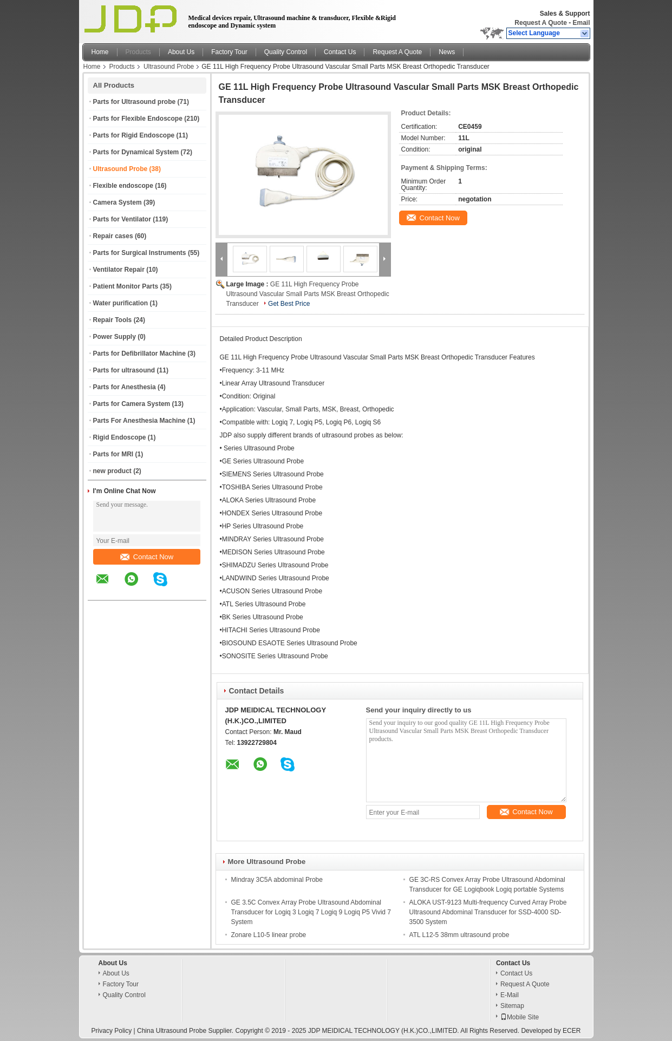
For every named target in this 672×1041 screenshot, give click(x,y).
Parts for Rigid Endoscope (134, 135)
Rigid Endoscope (119, 437)
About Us (181, 52)
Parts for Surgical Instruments (139, 253)
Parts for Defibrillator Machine (139, 353)
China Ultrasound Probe (171, 1031)
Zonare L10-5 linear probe (268, 935)
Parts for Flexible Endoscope (137, 118)
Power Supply (114, 337)
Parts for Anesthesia (124, 387)
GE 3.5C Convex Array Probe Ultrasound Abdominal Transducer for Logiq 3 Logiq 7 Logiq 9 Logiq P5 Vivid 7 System (311, 912)
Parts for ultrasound (124, 370)
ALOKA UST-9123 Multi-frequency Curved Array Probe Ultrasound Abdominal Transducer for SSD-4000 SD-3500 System (488, 912)
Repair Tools (112, 320)
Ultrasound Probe (168, 66)
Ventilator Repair (119, 269)
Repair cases (113, 236)
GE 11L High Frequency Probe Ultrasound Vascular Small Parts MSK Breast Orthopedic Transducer (307, 293)
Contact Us (340, 52)
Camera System (117, 202)
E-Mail (509, 995)
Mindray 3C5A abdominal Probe (277, 879)
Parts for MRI (113, 454)
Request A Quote (540, 23)
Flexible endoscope (123, 185)
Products (138, 52)
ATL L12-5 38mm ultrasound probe (459, 935)
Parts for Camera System (132, 404)
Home (100, 52)
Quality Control (285, 52)
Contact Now (146, 557)
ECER (571, 1031)
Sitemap (512, 1006)
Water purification (120, 303)
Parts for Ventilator (122, 219)
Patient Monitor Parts (126, 286)
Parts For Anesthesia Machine (139, 420)
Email (581, 23)
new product (112, 471)
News (447, 52)
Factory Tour (229, 52)
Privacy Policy (112, 1031)
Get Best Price (289, 303)
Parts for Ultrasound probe (134, 102)
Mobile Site (519, 1017)
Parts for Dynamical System (136, 152)
